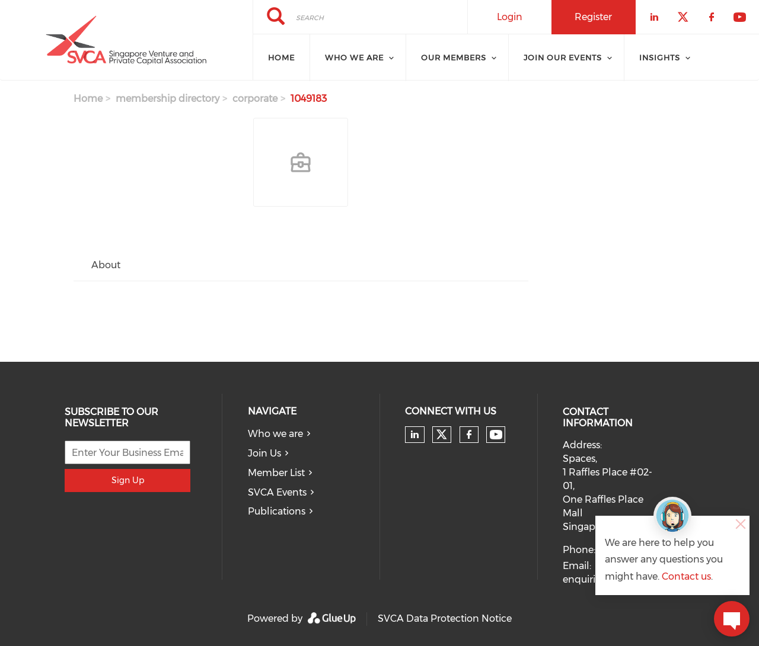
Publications (276, 511)
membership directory (167, 98)
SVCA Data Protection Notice (445, 618)
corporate (255, 98)
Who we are (275, 433)
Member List (276, 472)
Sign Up (127, 480)
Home (281, 57)
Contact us (686, 576)
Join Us (264, 453)
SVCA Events (277, 492)
